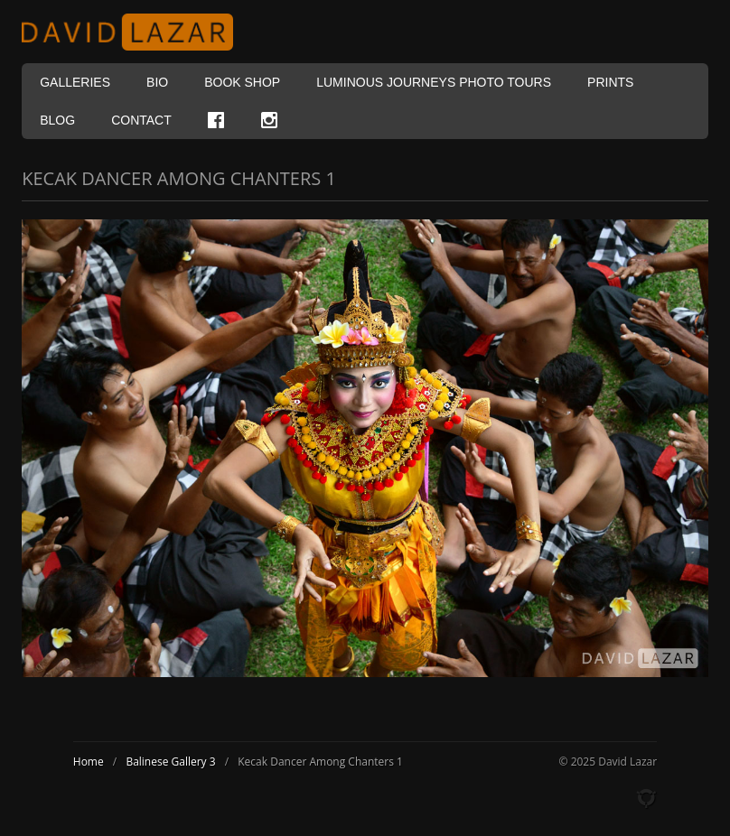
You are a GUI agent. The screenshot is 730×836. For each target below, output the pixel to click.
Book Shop (242, 82)
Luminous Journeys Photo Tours (433, 82)
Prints (610, 82)
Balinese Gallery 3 (170, 761)
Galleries (75, 82)
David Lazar (135, 32)
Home (88, 761)
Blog (57, 120)
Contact (141, 120)
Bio (157, 82)
